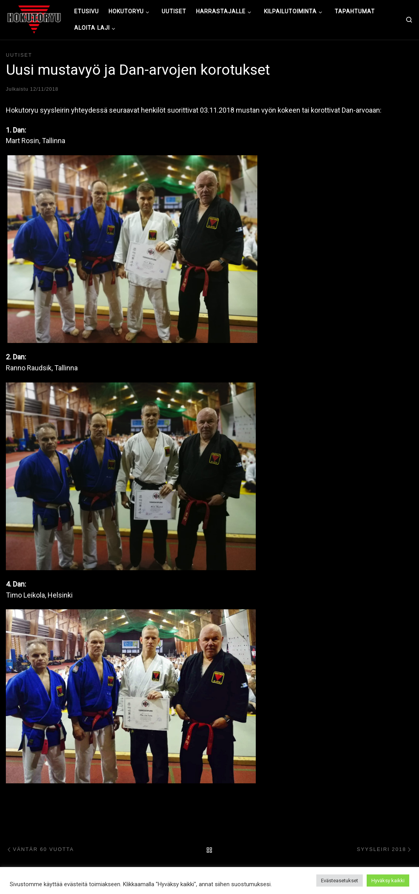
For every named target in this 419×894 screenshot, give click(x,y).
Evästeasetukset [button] (339, 880)
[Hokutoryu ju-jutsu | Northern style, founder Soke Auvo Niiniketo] (34, 19)
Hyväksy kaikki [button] (388, 880)
